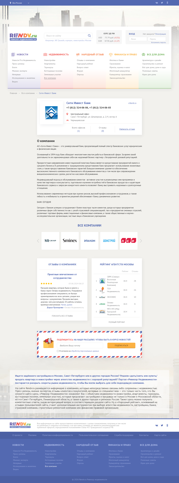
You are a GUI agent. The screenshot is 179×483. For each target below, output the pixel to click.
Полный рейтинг (117, 322)
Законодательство (117, 78)
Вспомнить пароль (158, 42)
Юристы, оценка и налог (120, 67)
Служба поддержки (123, 435)
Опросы (80, 74)
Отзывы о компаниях (86, 60)
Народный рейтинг (85, 63)
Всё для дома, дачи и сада (154, 67)
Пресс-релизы (18, 63)
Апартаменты (49, 63)
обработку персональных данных (85, 351)
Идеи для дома (149, 74)
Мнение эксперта (19, 71)
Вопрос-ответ (83, 67)
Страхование (115, 63)
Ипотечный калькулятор (120, 71)
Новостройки (49, 60)
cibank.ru (132, 103)
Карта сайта (160, 435)
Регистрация (160, 34)
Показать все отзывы (62, 316)
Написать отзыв (127, 129)
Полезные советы (150, 71)
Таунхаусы (48, 67)
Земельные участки (52, 74)
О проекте (17, 435)
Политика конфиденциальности (57, 435)
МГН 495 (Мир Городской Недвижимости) (113, 312)
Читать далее (66, 304)
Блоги (14, 67)
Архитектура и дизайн (151, 60)
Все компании (50, 78)
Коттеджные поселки (53, 71)
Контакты (144, 435)
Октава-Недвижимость (74, 307)
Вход (132, 33)
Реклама (32, 435)
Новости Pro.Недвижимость (24, 60)
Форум (80, 71)
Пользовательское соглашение (94, 435)
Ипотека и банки (117, 60)
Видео (15, 81)
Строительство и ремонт (152, 63)
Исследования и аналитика (23, 78)
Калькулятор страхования (120, 74)
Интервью (16, 74)
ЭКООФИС (111, 297)
